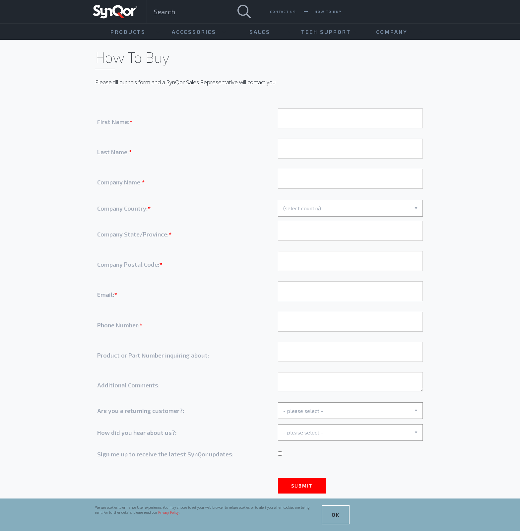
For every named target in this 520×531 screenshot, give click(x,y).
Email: (105, 294)
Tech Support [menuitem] (326, 32)
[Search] (244, 11)
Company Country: (122, 208)
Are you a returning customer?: (140, 410)
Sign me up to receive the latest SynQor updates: (165, 454)
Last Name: (113, 152)
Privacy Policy (168, 512)
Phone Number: (118, 325)
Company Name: (119, 182)
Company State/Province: (133, 234)
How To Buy (328, 12)
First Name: (113, 121)
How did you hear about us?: (137, 432)
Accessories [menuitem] (194, 32)
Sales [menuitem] (259, 32)
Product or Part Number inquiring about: (153, 355)
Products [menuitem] (128, 32)
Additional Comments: (128, 385)
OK (336, 514)
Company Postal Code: (128, 264)
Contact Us (283, 12)
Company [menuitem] (392, 32)
